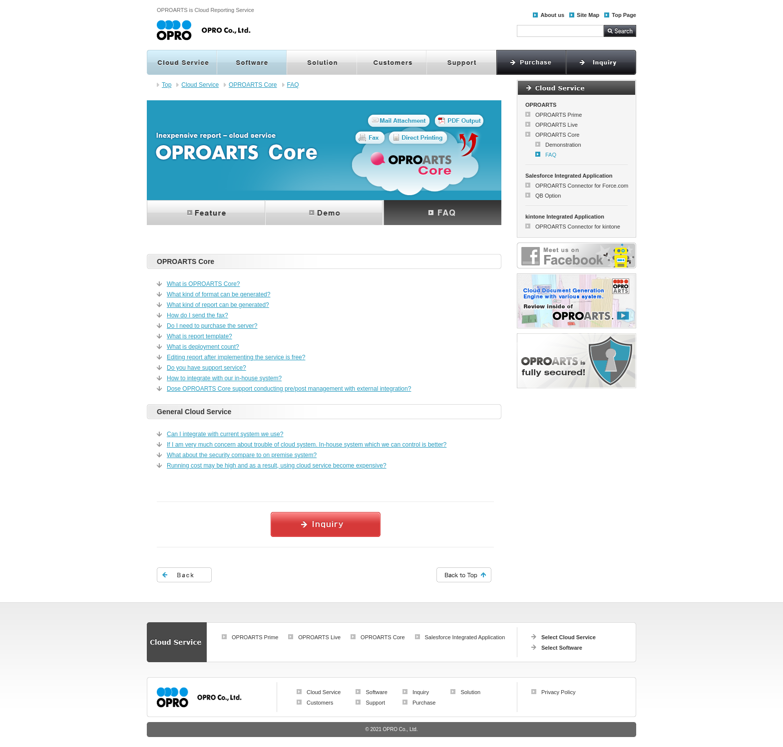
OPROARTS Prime (558, 115)
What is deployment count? (203, 346)
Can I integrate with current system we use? (225, 434)
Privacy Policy (558, 692)
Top (166, 84)
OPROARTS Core (253, 84)
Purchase (423, 703)
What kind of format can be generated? (218, 294)
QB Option (548, 196)
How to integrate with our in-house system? (224, 378)
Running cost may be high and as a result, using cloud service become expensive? (277, 465)
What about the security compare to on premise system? (242, 455)
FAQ (293, 84)
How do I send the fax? (197, 315)
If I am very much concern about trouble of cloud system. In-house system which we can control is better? (306, 444)
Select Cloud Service (568, 637)
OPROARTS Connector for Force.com (581, 186)
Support (375, 703)
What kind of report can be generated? (218, 304)
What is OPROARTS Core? (203, 283)
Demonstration (563, 145)
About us (552, 15)
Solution (470, 692)
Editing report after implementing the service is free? (236, 357)
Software (376, 692)
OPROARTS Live (556, 125)
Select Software (561, 648)
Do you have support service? (206, 367)
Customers (320, 703)
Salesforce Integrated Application (465, 637)
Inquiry (420, 692)
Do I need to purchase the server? (212, 325)
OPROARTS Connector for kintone (577, 227)
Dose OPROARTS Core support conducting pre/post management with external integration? (289, 388)
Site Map (588, 15)
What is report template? (199, 336)
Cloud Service (200, 84)
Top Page (624, 15)
